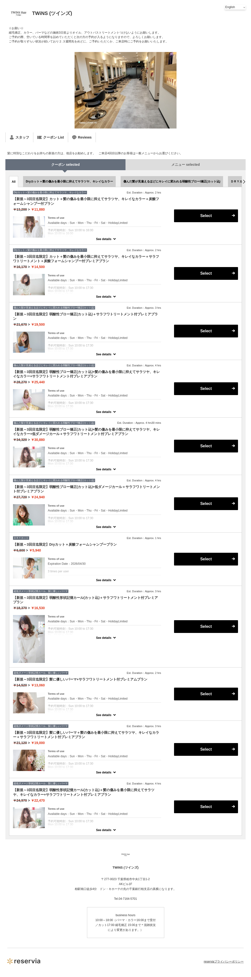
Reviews (82, 137)
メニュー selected (185, 165)
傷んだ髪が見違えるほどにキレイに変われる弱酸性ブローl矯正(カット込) (171, 181)
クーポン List (50, 137)
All (13, 181)
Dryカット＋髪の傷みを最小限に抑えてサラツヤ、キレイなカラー (69, 181)
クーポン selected (65, 165)
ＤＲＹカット (239, 181)
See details (104, 239)
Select (206, 216)
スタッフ (19, 137)
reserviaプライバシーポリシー (224, 961)
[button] (244, 182)
